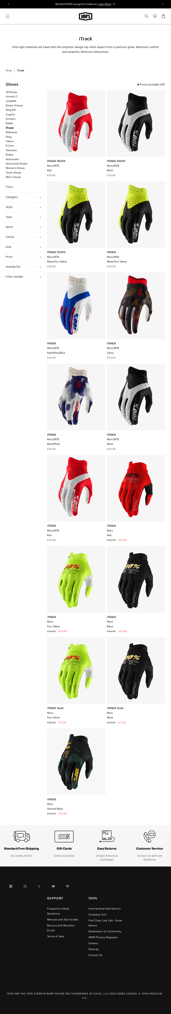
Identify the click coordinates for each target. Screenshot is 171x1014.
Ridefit (9, 123)
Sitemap (93, 949)
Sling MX (11, 110)
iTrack (20, 70)
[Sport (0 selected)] (23, 227)
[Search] (146, 16)
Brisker (10, 154)
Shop (9, 70)
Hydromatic (12, 159)
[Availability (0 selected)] (23, 267)
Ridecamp (11, 132)
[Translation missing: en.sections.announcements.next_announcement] (162, 4)
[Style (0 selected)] (23, 207)
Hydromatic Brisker (17, 163)
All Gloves (11, 92)
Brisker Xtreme (14, 105)
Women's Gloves (15, 168)
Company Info (97, 914)
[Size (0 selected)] (23, 247)
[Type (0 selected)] (23, 217)
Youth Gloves (13, 172)
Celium (10, 141)
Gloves (12, 84)
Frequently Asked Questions (58, 911)
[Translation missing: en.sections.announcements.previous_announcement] (8, 4)
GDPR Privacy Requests (103, 937)
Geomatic (11, 150)
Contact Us (95, 955)
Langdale (11, 101)
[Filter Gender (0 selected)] (23, 277)
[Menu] (7, 16)
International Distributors (104, 908)
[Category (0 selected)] (23, 197)
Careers (93, 943)
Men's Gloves (13, 177)
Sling (8, 137)
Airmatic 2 (11, 96)
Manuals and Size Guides (62, 919)
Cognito (10, 114)
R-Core (10, 145)
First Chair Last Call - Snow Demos (105, 923)
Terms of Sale (55, 936)
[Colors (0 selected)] (23, 237)
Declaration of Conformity (105, 931)
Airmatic (10, 119)
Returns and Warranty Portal (61, 928)
